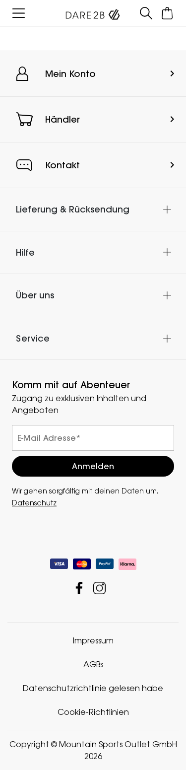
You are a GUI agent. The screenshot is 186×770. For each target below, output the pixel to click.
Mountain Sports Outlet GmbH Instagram (99, 588)
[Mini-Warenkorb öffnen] (167, 13)
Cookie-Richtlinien (93, 712)
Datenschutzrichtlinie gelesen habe (93, 688)
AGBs (93, 664)
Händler (62, 119)
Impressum (93, 640)
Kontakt (62, 165)
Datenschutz (34, 502)
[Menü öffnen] (18, 13)
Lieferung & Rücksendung (72, 209)
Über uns (35, 295)
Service (33, 338)
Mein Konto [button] (70, 73)
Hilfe (25, 252)
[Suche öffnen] (145, 13)
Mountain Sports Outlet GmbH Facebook (79, 588)
